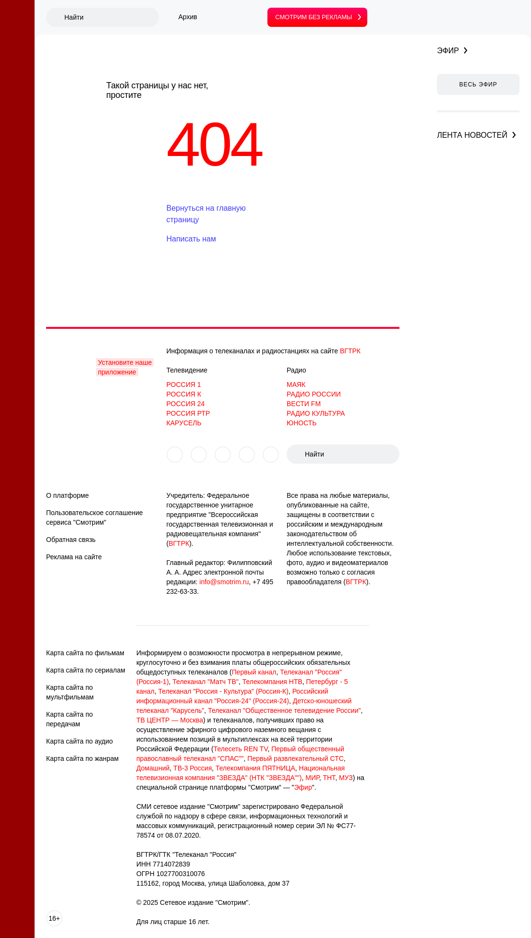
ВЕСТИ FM (304, 404)
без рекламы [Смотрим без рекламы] (313, 17)
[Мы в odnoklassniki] (199, 454)
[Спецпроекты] (17, 418)
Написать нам (191, 239)
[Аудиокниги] (17, 471)
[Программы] (17, 310)
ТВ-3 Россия (192, 768)
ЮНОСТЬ (302, 423)
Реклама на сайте (74, 557)
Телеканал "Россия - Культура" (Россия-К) (223, 691)
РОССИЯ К (184, 394)
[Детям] (17, 337)
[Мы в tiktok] (271, 454)
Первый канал (254, 672)
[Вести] (17, 95)
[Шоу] (17, 256)
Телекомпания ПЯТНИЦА (255, 768)
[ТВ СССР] (17, 391)
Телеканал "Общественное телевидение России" (284, 710)
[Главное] (17, 68)
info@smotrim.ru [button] (224, 582)
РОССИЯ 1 (184, 384)
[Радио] (17, 176)
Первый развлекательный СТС (295, 758)
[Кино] (17, 203)
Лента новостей (472, 135)
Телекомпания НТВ (272, 681)
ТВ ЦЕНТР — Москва (169, 720)
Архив (188, 17)
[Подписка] (17, 149)
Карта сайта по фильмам (85, 653)
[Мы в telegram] (247, 454)
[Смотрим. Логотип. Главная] (17, 28)
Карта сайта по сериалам (85, 670)
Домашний (152, 768)
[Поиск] (111, 17)
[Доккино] (17, 364)
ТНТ (329, 778)
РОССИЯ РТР (188, 413)
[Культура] (17, 283)
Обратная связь (71, 539)
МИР (312, 778)
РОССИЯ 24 (186, 404)
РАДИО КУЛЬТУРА (316, 413)
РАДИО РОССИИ (314, 394)
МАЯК (296, 384)
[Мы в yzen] (223, 454)
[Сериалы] (17, 229)
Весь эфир (478, 84)
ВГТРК (350, 351)
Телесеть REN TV (241, 749)
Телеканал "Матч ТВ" (205, 681)
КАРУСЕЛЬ (184, 423)
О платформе (67, 495)
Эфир (303, 787)
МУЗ (346, 778)
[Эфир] (17, 122)
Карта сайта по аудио (79, 741)
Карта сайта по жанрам (82, 758)
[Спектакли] (17, 496)
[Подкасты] (17, 445)
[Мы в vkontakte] (175, 454)
